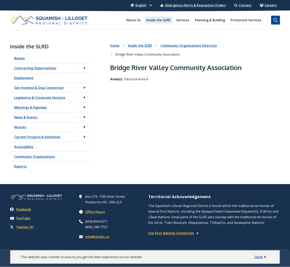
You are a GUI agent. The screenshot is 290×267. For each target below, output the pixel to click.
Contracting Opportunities (35, 68)
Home (114, 45)
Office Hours (95, 212)
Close (258, 257)
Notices (20, 127)
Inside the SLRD (158, 20)
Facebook (20, 209)
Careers (268, 5)
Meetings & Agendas (30, 107)
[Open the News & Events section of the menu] (84, 117)
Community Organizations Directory (189, 45)
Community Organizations (34, 156)
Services (182, 20)
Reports (20, 166)
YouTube (20, 218)
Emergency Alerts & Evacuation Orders (193, 5)
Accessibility (23, 147)
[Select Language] (141, 5)
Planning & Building (210, 20)
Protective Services (246, 20)
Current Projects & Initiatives (37, 137)
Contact (243, 5)
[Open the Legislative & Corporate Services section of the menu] (84, 97)
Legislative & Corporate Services (39, 97)
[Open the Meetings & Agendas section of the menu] (84, 107)
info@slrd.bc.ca (97, 236)
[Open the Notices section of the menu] (84, 127)
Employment (24, 78)
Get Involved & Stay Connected (38, 88)
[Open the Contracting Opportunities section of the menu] (84, 68)
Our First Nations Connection (171, 233)
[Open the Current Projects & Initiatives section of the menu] (84, 137)
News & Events (25, 117)
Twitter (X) (22, 227)
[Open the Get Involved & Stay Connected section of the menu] (84, 87)
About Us (133, 20)
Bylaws (19, 58)
